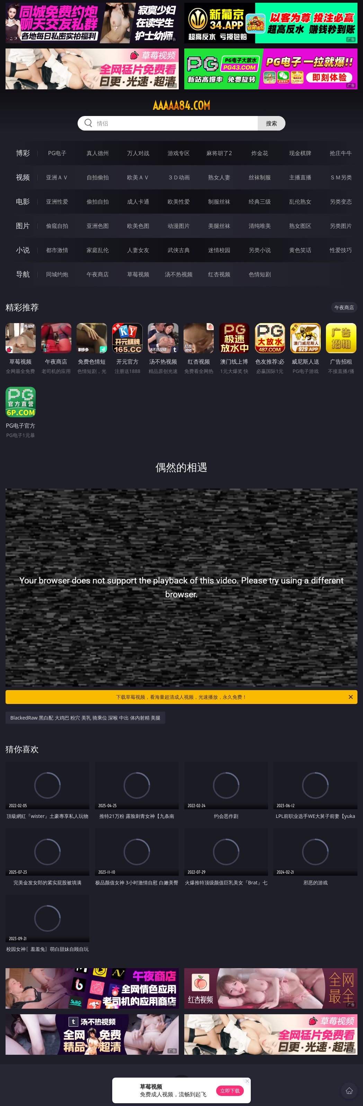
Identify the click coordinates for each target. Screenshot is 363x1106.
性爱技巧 (341, 250)
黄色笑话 (300, 250)
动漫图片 (179, 226)
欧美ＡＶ (138, 177)
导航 (23, 274)
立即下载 (230, 1090)
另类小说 (260, 250)
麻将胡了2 (219, 153)
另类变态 (341, 201)
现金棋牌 (300, 153)
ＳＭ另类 (341, 177)
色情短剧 (260, 274)
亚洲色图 (98, 226)
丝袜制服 (260, 177)
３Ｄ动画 (179, 177)
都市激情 (57, 250)
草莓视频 (138, 274)
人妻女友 (138, 250)
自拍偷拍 (98, 177)
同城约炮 (57, 274)
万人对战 (138, 153)
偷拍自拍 (98, 201)
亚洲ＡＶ (57, 177)
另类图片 (341, 226)
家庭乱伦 (98, 250)
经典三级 (260, 201)
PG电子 (57, 153)
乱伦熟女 (300, 201)
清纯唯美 (260, 226)
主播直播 (300, 177)
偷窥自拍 (57, 226)
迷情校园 (219, 250)
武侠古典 (179, 250)
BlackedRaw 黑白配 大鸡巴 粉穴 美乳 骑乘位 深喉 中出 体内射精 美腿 (85, 717)
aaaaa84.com (181, 106)
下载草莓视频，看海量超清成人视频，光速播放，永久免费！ (235, 697)
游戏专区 (179, 153)
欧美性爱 (179, 201)
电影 (23, 201)
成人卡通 (138, 201)
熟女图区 (300, 226)
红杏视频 (219, 274)
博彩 (23, 153)
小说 (23, 250)
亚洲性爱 (57, 201)
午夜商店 (98, 274)
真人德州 (98, 153)
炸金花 (259, 153)
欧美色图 (138, 226)
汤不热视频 (179, 274)
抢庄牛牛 (341, 153)
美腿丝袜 (219, 226)
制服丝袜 (219, 201)
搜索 (271, 123)
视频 (23, 177)
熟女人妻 (219, 177)
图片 (23, 225)
